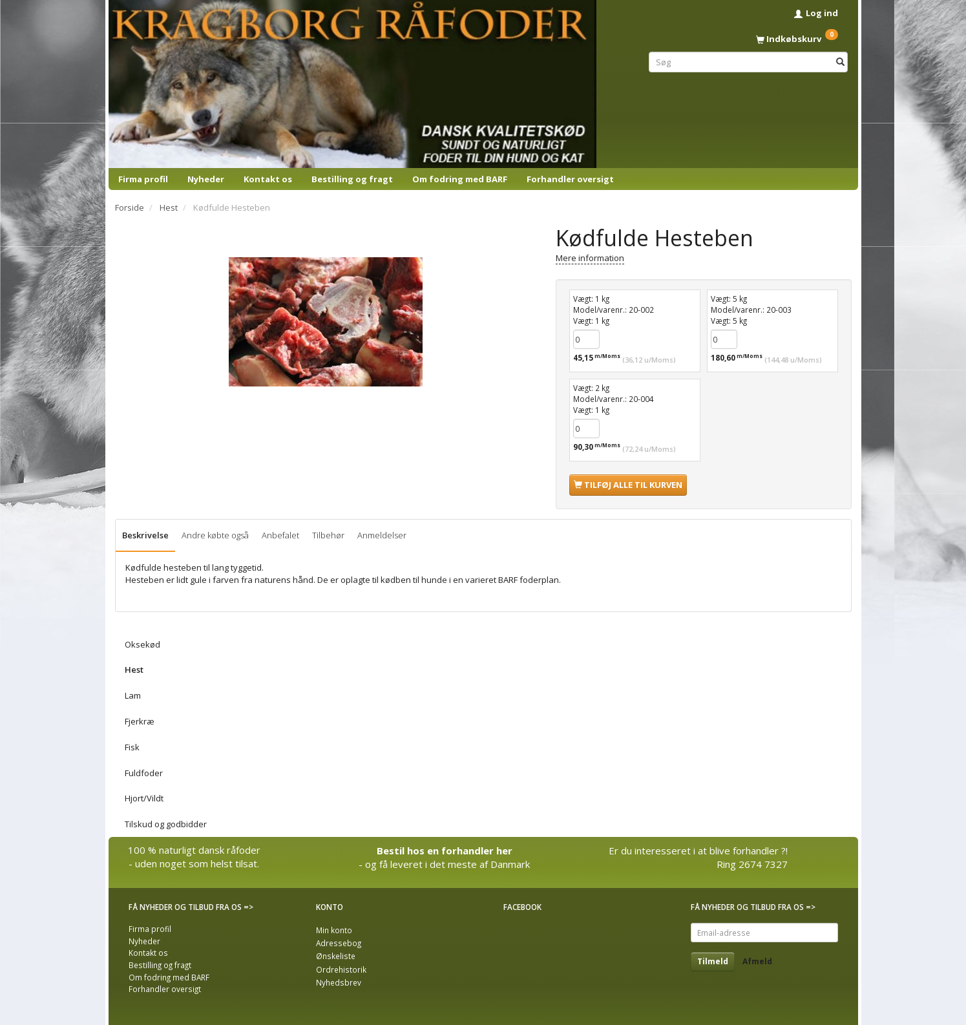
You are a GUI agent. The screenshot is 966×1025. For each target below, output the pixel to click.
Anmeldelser (381, 535)
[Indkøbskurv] (748, 39)
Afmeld (757, 961)
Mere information (590, 258)
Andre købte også (215, 535)
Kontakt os (268, 179)
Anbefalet (280, 535)
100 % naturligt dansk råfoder (194, 849)
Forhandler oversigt (570, 179)
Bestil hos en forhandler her (444, 850)
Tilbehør (328, 535)
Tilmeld (712, 961)
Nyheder (205, 179)
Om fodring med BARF (459, 179)
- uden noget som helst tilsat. (194, 863)
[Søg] (840, 62)
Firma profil (143, 179)
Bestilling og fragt (352, 179)
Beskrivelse (145, 535)
